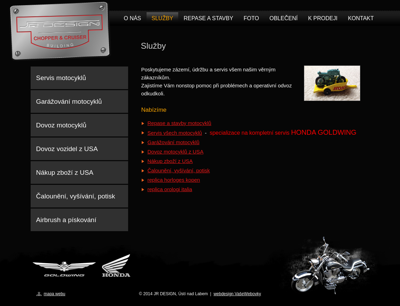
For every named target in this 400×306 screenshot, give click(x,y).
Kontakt (361, 18)
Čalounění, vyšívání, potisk (179, 170)
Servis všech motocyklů (175, 133)
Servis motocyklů (61, 77)
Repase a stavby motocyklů (179, 123)
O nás (132, 18)
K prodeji (322, 18)
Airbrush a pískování (66, 219)
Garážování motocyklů (173, 142)
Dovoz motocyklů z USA (176, 152)
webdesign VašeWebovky (237, 293)
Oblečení (283, 18)
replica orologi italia (170, 189)
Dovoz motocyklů (61, 125)
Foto (251, 18)
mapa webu (54, 293)
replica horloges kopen (174, 180)
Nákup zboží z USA (170, 161)
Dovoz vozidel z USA (67, 148)
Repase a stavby (208, 18)
